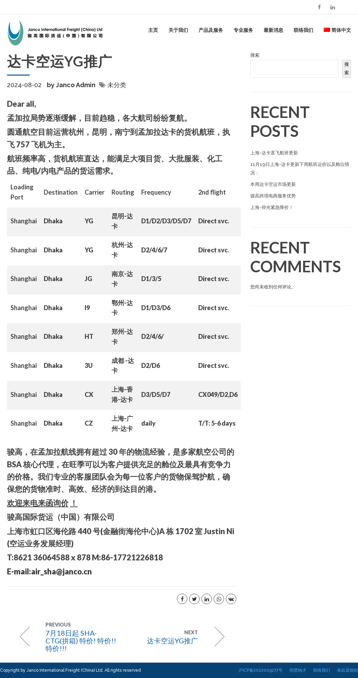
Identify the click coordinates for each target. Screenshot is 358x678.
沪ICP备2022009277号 (260, 670)
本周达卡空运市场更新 (273, 184)
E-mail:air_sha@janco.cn (49, 571)
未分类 (116, 85)
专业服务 (243, 30)
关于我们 (178, 30)
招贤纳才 (297, 670)
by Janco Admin (71, 85)
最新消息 (273, 30)
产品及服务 (211, 30)
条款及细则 (347, 670)
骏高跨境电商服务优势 (273, 195)
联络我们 (303, 30)
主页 (153, 30)
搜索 (254, 55)
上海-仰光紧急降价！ (271, 207)
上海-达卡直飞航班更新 (274, 152)
